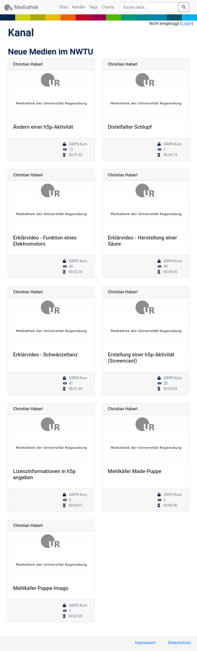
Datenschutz (179, 642)
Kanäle (78, 7)
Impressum (145, 642)
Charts (108, 7)
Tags (93, 7)
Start (64, 6)
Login (187, 23)
